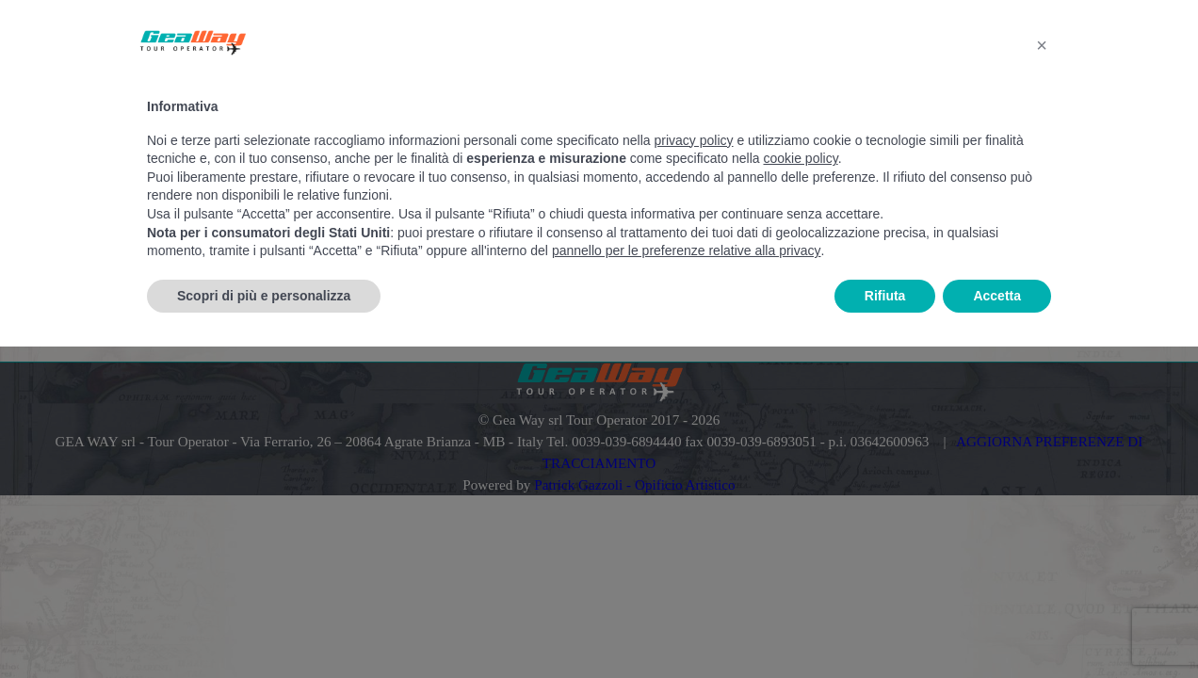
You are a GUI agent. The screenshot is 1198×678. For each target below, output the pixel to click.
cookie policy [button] (801, 158)
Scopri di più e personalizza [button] (263, 295)
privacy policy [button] (694, 140)
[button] (1042, 45)
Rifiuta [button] (885, 295)
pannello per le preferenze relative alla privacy (686, 250)
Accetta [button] (997, 295)
